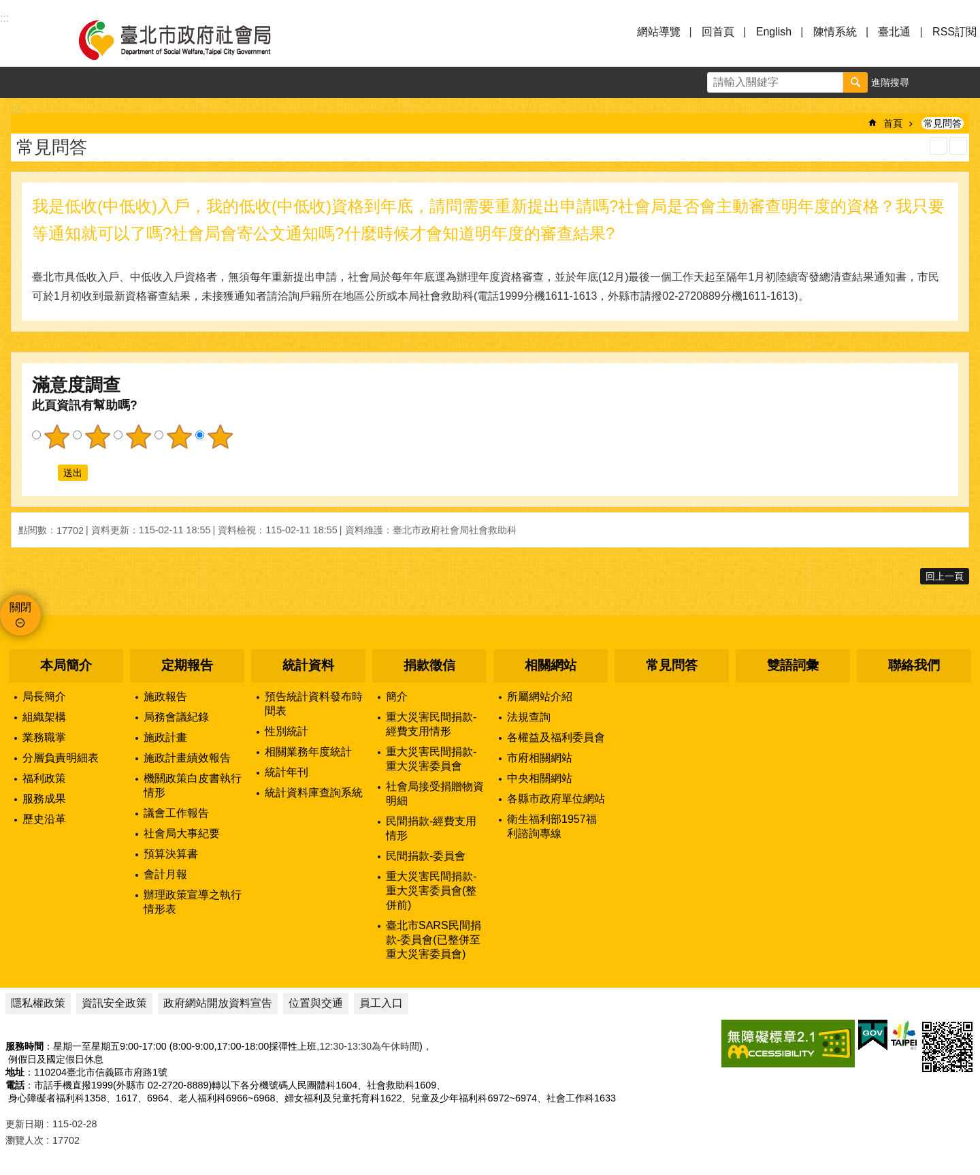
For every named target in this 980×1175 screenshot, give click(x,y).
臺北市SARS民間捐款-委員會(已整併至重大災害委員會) (433, 940)
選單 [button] (27, 39)
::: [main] (15, 109)
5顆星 (220, 437)
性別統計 (286, 731)
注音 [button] (958, 146)
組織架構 (44, 717)
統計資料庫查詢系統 (314, 792)
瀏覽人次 (24, 1140)
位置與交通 (316, 1003)
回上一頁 (945, 576)
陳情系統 (835, 31)
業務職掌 (44, 737)
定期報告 (187, 665)
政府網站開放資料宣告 (217, 1003)
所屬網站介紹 (539, 696)
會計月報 (165, 874)
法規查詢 (529, 717)
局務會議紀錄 (176, 717)
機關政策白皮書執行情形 (193, 785)
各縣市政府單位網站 (556, 798)
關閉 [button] (20, 607)
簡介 (397, 696)
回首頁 (718, 31)
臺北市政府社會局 (190, 39)
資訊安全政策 (114, 1003)
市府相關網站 (539, 758)
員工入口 (381, 1003)
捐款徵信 (429, 665)
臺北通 (894, 31)
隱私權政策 (38, 1003)
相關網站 (550, 665)
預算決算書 (171, 854)
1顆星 (56, 437)
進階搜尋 (890, 82)
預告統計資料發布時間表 (314, 704)
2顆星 (97, 437)
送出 (45, 473)
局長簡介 (44, 696)
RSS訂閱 (954, 31)
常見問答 (943, 123)
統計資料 (308, 665)
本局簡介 (66, 665)
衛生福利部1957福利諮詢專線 (552, 826)
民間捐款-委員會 (426, 856)
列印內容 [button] (938, 146)
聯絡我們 (914, 665)
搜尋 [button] (855, 82)
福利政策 (44, 778)
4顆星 (179, 437)
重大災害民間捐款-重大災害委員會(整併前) (431, 891)
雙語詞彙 (793, 665)
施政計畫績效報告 (187, 758)
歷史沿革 (44, 819)
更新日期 (24, 1123)
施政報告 (165, 696)
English (773, 31)
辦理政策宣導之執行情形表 (193, 902)
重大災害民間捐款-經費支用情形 (431, 724)
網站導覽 (659, 31)
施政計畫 (165, 737)
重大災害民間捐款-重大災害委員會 (431, 759)
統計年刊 (286, 772)
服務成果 (44, 798)
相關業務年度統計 (308, 751)
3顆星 (138, 437)
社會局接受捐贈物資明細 (435, 793)
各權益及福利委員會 (556, 737)
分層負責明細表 (60, 758)
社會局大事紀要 (182, 833)
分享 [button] (964, 82)
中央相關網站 (539, 778)
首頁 (892, 123)
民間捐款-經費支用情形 (431, 828)
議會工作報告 (176, 813)
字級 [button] (933, 82)
